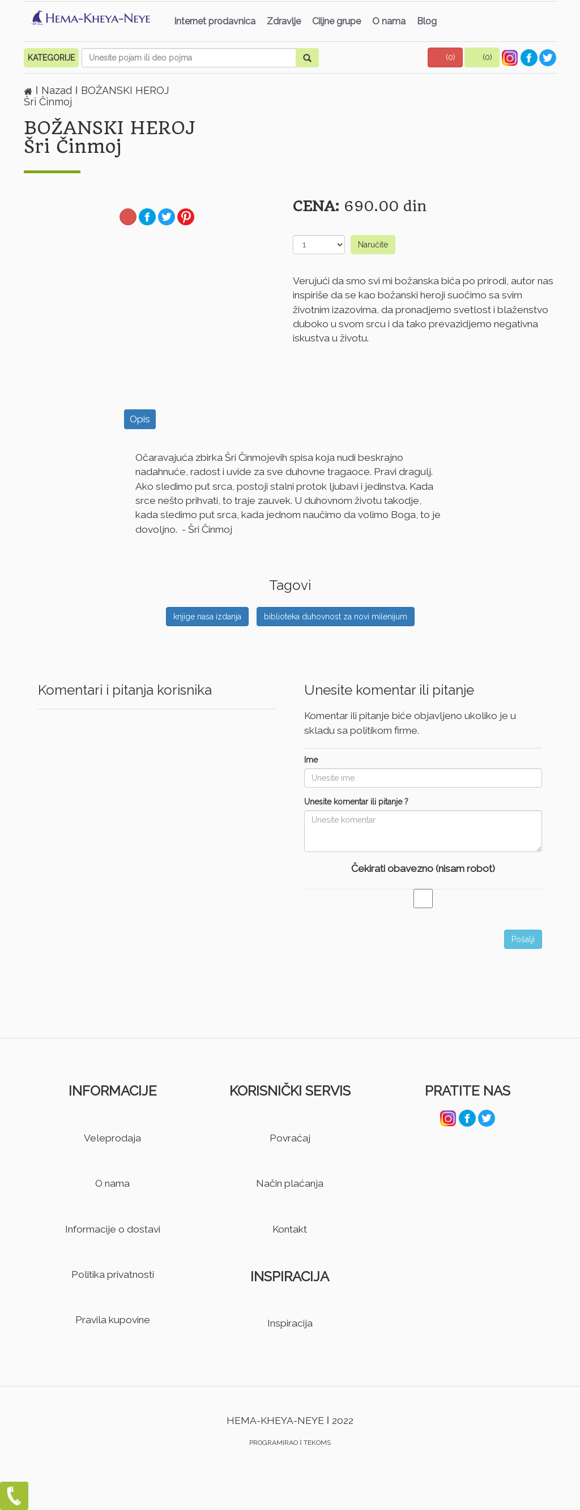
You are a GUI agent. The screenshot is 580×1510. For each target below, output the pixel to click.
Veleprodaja (112, 1138)
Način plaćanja (289, 1183)
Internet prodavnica (214, 21)
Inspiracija (290, 1323)
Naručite (373, 244)
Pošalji (523, 939)
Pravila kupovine (112, 1319)
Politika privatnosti (112, 1274)
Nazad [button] (58, 90)
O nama (389, 21)
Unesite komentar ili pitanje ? (356, 801)
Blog (427, 21)
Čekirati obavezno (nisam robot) (423, 868)
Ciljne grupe (336, 21)
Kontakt (289, 1229)
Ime (311, 759)
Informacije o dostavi (112, 1229)
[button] (445, 57)
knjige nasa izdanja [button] (207, 616)
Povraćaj (290, 1138)
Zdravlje (284, 21)
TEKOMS (317, 1443)
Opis (140, 419)
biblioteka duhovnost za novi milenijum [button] (335, 616)
